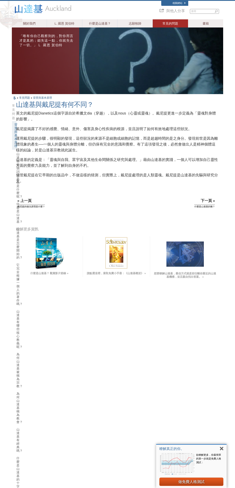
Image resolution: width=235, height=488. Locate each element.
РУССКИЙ (19, 442)
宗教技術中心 (24, 352)
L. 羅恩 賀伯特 (65, 23)
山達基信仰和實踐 (118, 418)
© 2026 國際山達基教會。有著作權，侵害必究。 (36, 483)
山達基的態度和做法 (29, 321)
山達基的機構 (24, 337)
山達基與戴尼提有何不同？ (35, 228)
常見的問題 (170, 23)
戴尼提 (169, 418)
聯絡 (111, 446)
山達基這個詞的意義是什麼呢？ (35, 122)
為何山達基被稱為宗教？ (33, 165)
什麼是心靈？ (25, 213)
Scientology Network (176, 422)
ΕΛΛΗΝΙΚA (63, 437)
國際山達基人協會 (175, 442)
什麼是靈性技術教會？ (30, 360)
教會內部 (21, 313)
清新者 (20, 290)
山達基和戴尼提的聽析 (30, 283)
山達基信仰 (23, 244)
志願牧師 (135, 23)
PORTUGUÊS (64, 445)
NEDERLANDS (22, 450)
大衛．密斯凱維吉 (175, 430)
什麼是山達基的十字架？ (33, 187)
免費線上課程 (116, 438)
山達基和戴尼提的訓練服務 (34, 275)
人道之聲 (113, 422)
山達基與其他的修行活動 (32, 329)
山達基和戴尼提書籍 (29, 267)
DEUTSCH (19, 454)
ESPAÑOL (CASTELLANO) (71, 433)
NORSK (61, 421)
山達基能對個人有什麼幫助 (34, 259)
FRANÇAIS (20, 429)
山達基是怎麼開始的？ (32, 139)
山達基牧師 (23, 306)
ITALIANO (62, 441)
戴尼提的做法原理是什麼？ (35, 221)
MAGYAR (62, 417)
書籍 (206, 23)
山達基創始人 (24, 252)
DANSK (18, 425)
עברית (18, 433)
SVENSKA (62, 425)
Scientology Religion (176, 426)
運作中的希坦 (24, 298)
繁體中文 (18, 446)
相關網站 (179, 3)
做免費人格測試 (191, 482)
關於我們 (29, 23)
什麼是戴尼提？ (27, 206)
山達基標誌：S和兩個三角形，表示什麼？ (34, 196)
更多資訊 (113, 442)
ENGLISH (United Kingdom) (28, 421)
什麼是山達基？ (100, 23)
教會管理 (21, 344)
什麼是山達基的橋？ (30, 236)
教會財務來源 (24, 367)
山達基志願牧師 (174, 438)
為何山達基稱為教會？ (32, 172)
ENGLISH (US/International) (28, 417)
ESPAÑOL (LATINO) (67, 429)
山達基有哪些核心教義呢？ (35, 157)
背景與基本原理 (42, 98)
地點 (111, 450)
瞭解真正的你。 (171, 449)
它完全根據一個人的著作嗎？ (33, 148)
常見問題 (25, 98)
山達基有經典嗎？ (28, 180)
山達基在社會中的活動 (30, 375)
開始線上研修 (173, 434)
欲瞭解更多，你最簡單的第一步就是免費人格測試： (208, 458)
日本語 (17, 438)
